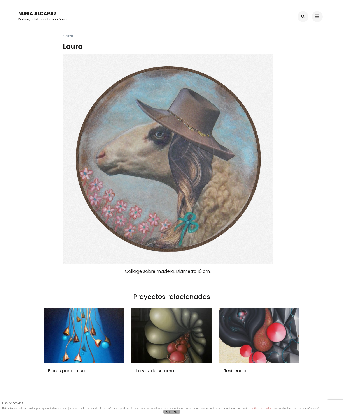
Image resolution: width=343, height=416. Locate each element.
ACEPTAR (171, 412)
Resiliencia (235, 371)
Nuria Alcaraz (37, 13)
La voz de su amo (155, 371)
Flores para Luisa (66, 371)
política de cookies (261, 408)
